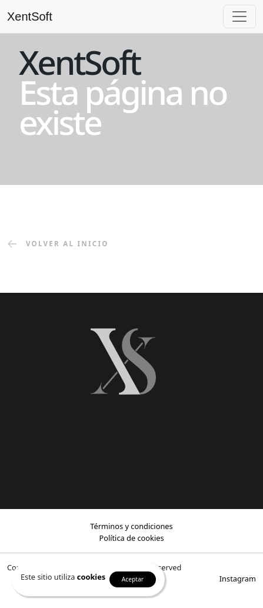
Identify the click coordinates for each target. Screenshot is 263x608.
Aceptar (133, 579)
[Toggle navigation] (239, 16)
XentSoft (29, 16)
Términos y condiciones (131, 526)
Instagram (237, 578)
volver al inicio (58, 244)
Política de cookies (131, 538)
